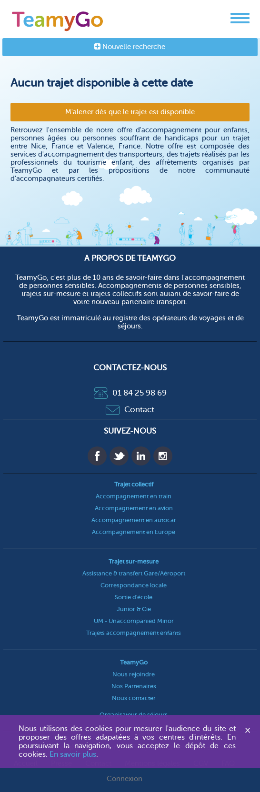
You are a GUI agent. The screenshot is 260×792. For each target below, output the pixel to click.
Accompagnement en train (133, 496)
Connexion (124, 779)
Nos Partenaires (133, 686)
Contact (130, 409)
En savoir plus (73, 754)
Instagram (162, 455)
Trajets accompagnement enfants (133, 632)
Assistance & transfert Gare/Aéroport (133, 573)
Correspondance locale (133, 585)
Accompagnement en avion (134, 508)
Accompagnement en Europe (133, 531)
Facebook (97, 455)
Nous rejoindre (133, 674)
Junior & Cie (134, 609)
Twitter (119, 455)
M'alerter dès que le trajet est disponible (130, 112)
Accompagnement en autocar (133, 520)
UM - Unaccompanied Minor (134, 620)
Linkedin (140, 455)
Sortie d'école (133, 597)
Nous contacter (134, 698)
